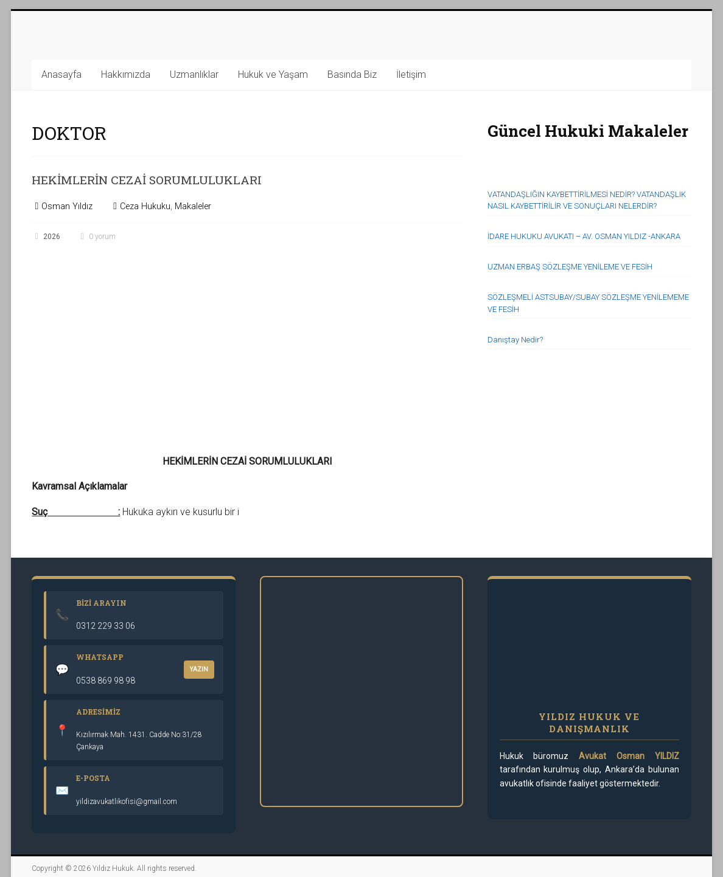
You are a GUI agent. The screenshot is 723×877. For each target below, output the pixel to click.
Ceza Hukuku (145, 206)
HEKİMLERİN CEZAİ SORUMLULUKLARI (185, 178)
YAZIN (199, 669)
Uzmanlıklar (194, 74)
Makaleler (193, 206)
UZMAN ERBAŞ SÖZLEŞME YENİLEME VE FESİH (569, 266)
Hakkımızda (125, 74)
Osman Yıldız (67, 206)
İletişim (411, 74)
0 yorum (97, 236)
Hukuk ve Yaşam (273, 74)
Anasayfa (61, 74)
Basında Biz (352, 74)
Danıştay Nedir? (515, 339)
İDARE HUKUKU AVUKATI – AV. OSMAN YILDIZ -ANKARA (583, 236)
